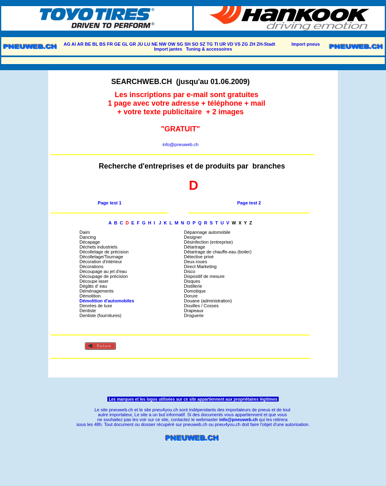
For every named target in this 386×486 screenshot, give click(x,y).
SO (195, 44)
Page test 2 (249, 202)
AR (80, 44)
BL (95, 44)
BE (88, 44)
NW (162, 44)
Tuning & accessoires (209, 49)
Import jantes (168, 49)
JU (140, 44)
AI (73, 44)
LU (147, 44)
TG (209, 44)
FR (110, 44)
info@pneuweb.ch (180, 144)
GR (132, 44)
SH (187, 44)
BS (103, 44)
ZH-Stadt (266, 44)
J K (163, 222)
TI (216, 44)
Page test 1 (110, 202)
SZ (202, 44)
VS (238, 44)
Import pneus (305, 44)
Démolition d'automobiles (107, 300)
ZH (252, 44)
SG (180, 44)
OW (171, 44)
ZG (245, 44)
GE (117, 44)
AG (67, 44)
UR (223, 44)
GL (125, 44)
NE (154, 44)
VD (230, 44)
